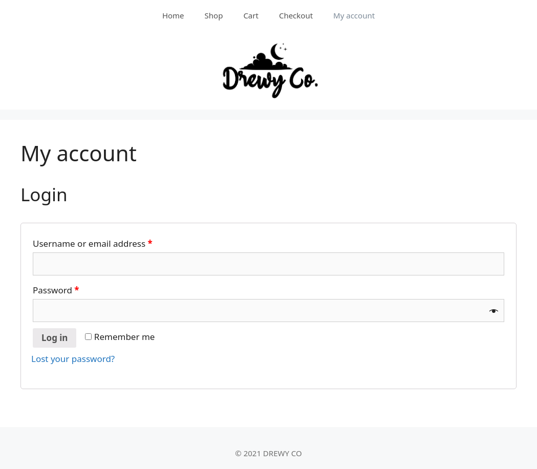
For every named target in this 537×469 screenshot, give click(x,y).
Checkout (296, 15)
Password (56, 290)
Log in (54, 338)
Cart (251, 15)
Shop (214, 15)
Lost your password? (73, 359)
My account (354, 15)
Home (173, 15)
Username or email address (93, 243)
